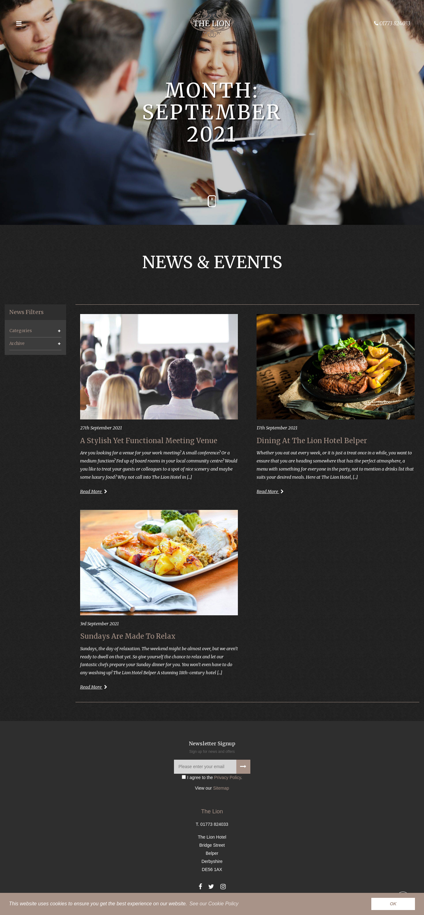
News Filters (26, 312)
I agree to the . (212, 777)
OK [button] (393, 903)
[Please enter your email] (212, 767)
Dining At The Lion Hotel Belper (312, 440)
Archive (17, 343)
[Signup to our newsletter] (243, 767)
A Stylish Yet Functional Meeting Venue (148, 440)
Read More (93, 491)
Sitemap (221, 788)
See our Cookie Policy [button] (213, 903)
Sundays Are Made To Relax (128, 636)
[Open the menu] (18, 23)
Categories (20, 330)
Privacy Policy (227, 777)
